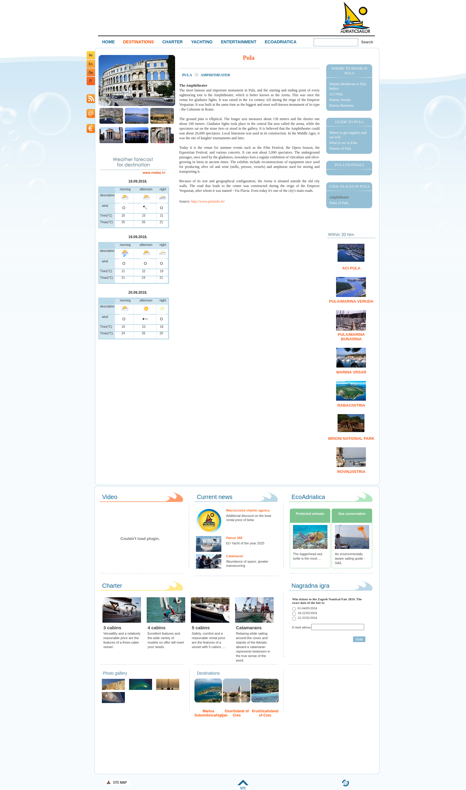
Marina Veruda (339, 100)
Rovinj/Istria (351, 471)
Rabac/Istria (351, 405)
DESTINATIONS (138, 41)
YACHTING (202, 41)
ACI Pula (336, 94)
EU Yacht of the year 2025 (245, 543)
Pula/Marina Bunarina (351, 336)
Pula (187, 75)
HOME (108, 41)
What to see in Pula (343, 143)
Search (367, 42)
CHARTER (172, 41)
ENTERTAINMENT (238, 41)
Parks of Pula (338, 203)
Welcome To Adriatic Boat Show (355, 17)
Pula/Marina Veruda (351, 301)
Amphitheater (339, 197)
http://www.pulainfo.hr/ (208, 201)
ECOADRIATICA (280, 41)
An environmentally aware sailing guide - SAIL (350, 558)
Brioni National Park (351, 438)
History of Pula (340, 148)
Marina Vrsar (351, 372)
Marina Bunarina (341, 105)
